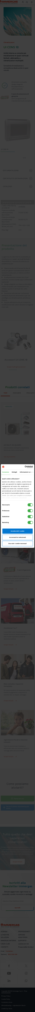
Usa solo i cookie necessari (17, 543)
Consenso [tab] (5, 472)
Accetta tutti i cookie (17, 531)
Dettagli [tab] (14, 472)
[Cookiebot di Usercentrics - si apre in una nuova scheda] (25, 467)
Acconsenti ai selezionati (17, 537)
